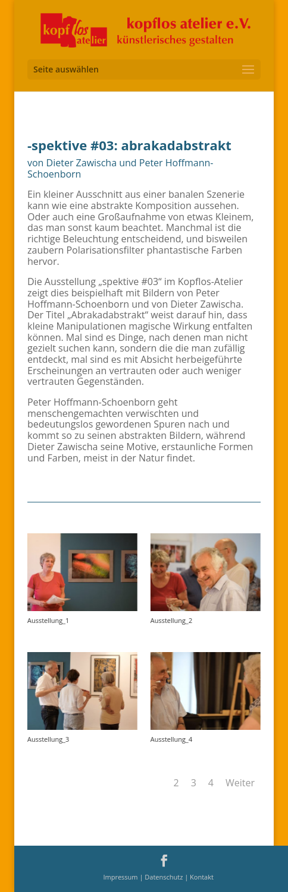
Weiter (240, 782)
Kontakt (202, 876)
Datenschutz (164, 876)
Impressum (121, 876)
